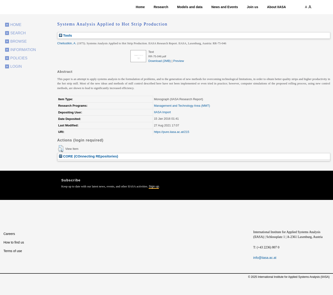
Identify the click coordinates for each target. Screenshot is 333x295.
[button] (60, 148)
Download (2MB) (159, 61)
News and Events (224, 7)
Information (23, 50)
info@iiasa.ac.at (264, 258)
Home (140, 7)
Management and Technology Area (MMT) (182, 105)
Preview (178, 61)
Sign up (154, 186)
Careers (9, 234)
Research (161, 7)
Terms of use (12, 251)
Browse (18, 41)
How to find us (13, 242)
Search (18, 33)
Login (16, 66)
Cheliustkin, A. (66, 43)
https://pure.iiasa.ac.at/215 (171, 132)
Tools (65, 35)
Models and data (190, 7)
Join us (252, 7)
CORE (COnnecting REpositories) (88, 156)
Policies (19, 58)
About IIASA (276, 7)
